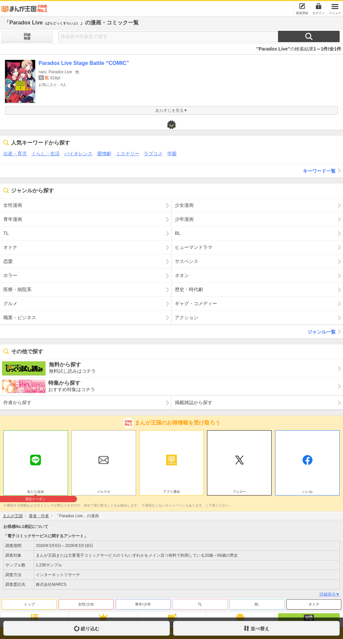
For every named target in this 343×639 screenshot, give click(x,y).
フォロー (239, 491)
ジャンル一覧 (325, 331)
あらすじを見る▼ (171, 110)
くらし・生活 (45, 153)
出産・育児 (15, 153)
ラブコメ (153, 153)
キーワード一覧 (323, 170)
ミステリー (127, 153)
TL (200, 604)
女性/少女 (86, 604)
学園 (172, 153)
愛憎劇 (104, 153)
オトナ (314, 604)
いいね (307, 491)
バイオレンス (78, 153)
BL (257, 604)
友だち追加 (36, 492)
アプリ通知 (171, 491)
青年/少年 (143, 604)
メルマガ (103, 491)
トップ (29, 604)
